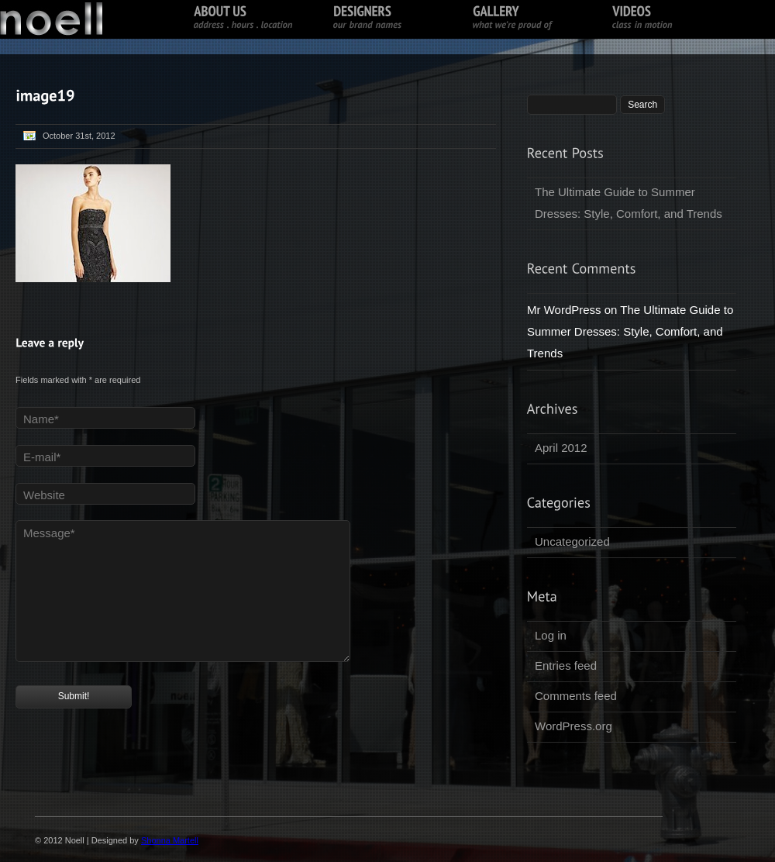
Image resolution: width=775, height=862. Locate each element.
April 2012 (561, 447)
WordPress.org (573, 726)
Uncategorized (572, 541)
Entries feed (566, 665)
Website (44, 495)
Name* (41, 419)
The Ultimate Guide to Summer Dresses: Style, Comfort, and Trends (628, 202)
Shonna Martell (169, 840)
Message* (49, 533)
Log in (551, 635)
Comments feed (576, 695)
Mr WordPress (564, 309)
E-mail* (41, 457)
